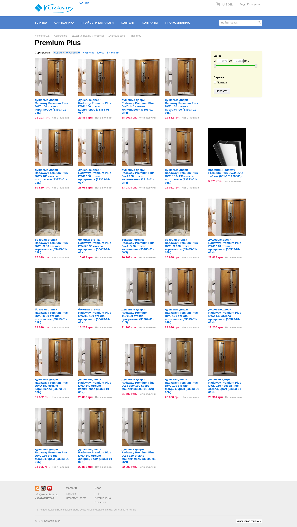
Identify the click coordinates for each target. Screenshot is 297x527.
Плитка (41, 22)
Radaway (136, 36)
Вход (242, 4)
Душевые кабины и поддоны (88, 36)
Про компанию (177, 22)
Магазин (71, 487)
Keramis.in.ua (42, 36)
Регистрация (254, 4)
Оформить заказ (76, 498)
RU (87, 2)
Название (89, 52)
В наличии (112, 52)
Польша (220, 82)
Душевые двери (117, 36)
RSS (97, 494)
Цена (100, 52)
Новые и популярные (67, 52)
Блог (98, 487)
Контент (128, 22)
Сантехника (64, 22)
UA (81, 2)
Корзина (71, 494)
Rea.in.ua (100, 502)
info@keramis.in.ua (46, 494)
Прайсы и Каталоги (97, 22)
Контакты (150, 22)
